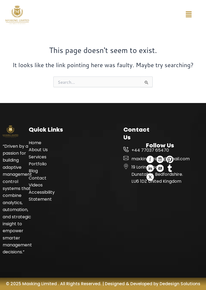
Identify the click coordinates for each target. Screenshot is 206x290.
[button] (189, 14)
